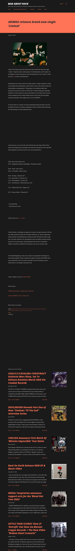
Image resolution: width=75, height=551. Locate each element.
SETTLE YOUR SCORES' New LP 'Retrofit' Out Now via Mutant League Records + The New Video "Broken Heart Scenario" (26, 528)
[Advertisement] (28, 354)
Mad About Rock (18, 3)
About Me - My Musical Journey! (20, 9)
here (14, 76)
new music (16, 310)
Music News (43, 308)
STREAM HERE (26, 276)
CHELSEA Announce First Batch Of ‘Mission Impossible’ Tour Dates (27, 439)
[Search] (61, 4)
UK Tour (30, 310)
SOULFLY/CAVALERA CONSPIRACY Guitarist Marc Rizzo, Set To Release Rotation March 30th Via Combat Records (27, 378)
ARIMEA (13, 308)
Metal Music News (30, 308)
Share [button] (9, 312)
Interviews (32, 9)
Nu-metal (21, 310)
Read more (44, 399)
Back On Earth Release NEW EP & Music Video (26, 467)
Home (9, 9)
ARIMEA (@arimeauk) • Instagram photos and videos (21, 291)
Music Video (10, 310)
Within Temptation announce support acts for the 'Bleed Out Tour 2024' (25, 496)
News (46, 9)
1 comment (14, 550)
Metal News (37, 308)
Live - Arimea (21, 218)
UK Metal (26, 310)
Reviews (39, 9)
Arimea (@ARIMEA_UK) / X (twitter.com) (18, 295)
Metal (24, 308)
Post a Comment (15, 399)
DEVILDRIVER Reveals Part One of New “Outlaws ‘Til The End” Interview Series (27, 410)
